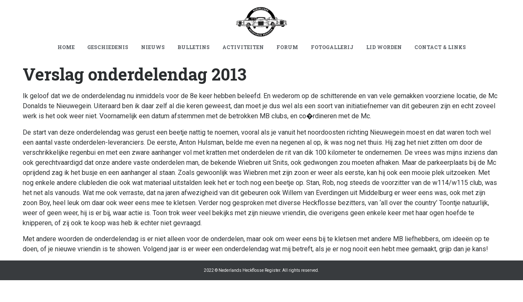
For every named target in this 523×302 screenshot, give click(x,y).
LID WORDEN (384, 47)
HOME (66, 47)
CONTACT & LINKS (440, 47)
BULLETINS (193, 47)
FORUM (287, 47)
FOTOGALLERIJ (332, 47)
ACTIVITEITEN (243, 47)
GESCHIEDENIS (107, 47)
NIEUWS (153, 47)
